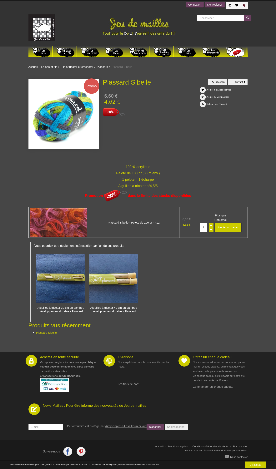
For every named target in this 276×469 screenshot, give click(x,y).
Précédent (219, 82)
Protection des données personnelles (225, 450)
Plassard (102, 66)
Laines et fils (49, 66)
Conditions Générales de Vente (210, 446)
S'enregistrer (214, 4)
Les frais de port (128, 384)
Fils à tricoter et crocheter (77, 66)
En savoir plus (152, 465)
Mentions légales (178, 446)
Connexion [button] (194, 4)
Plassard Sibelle (46, 332)
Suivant (241, 82)
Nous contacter (193, 450)
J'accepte (255, 464)
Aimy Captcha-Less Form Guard (126, 426)
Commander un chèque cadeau (213, 386)
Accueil (33, 66)
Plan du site (240, 446)
